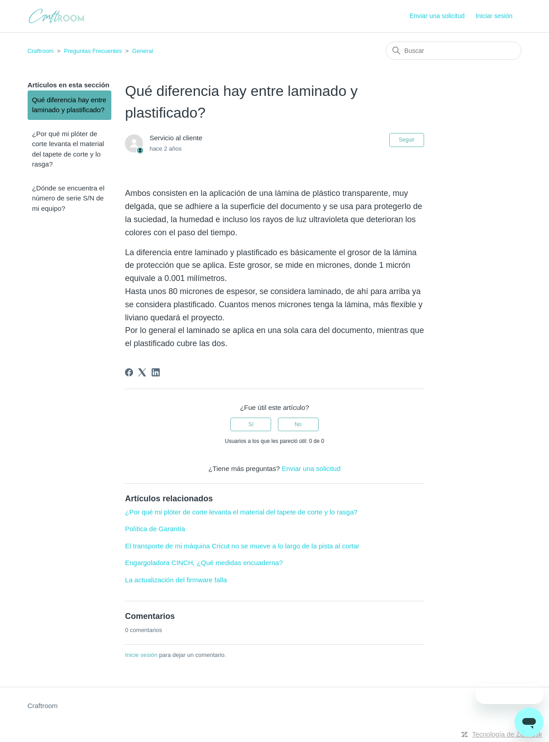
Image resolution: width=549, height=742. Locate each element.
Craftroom (41, 51)
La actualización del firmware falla (176, 580)
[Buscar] (453, 51)
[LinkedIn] (156, 372)
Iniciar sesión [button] (494, 15)
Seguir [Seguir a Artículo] (407, 140)
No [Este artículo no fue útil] (298, 424)
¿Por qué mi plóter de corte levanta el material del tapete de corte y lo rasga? (68, 149)
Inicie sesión (141, 655)
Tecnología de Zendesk (507, 734)
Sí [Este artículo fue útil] (250, 424)
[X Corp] (142, 372)
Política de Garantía (155, 529)
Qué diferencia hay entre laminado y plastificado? (69, 105)
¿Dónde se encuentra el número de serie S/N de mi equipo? (68, 198)
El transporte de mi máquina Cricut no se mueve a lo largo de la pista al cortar (242, 546)
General (142, 51)
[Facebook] (129, 372)
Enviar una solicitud (437, 15)
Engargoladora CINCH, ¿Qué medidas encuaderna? (204, 562)
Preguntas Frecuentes (93, 51)
